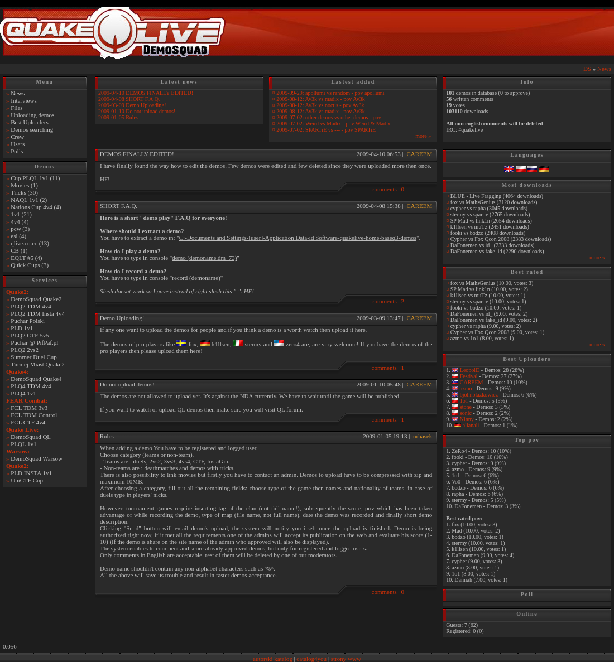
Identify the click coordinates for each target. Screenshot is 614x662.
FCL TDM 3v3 (29, 407)
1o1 (463, 401)
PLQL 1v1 (23, 444)
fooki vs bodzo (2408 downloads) (487, 233)
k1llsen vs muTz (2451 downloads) (489, 227)
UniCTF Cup (27, 480)
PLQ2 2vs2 (25, 349)
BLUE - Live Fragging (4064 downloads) (496, 196)
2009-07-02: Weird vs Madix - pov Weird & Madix (333, 123)
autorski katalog (272, 658)
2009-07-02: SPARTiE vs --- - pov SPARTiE (326, 130)
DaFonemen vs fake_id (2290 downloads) (497, 251)
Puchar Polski (28, 320)
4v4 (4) (19, 221)
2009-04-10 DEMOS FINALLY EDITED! (145, 93)
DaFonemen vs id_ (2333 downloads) (492, 245)
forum (293, 409)
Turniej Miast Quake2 (38, 364)
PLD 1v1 (22, 328)
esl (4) (18, 236)
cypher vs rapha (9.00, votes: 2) (485, 326)
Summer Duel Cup (34, 357)
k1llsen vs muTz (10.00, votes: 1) (487, 295)
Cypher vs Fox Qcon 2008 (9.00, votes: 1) (497, 332)
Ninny (466, 419)
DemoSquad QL (31, 436)
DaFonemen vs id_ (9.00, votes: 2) (489, 314)
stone (465, 407)
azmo (465, 388)
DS (587, 68)
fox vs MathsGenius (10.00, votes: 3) (492, 283)
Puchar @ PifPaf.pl (34, 342)
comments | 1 (388, 367)
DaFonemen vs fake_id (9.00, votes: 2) (494, 320)
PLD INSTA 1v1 (31, 473)
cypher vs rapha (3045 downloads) (488, 208)
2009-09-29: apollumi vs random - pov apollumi (330, 93)
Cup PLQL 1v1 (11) (35, 178)
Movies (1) (24, 185)
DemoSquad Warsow (37, 458)
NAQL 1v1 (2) (29, 199)
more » (423, 136)
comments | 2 (388, 301)
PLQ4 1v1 (23, 393)
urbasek (422, 436)
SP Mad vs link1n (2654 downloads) (491, 221)
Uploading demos (32, 115)
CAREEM (419, 154)
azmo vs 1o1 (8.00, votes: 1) (482, 338)
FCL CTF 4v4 (28, 422)
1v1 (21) (21, 214)
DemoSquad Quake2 (36, 299)
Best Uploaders (30, 122)
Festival (467, 376)
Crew (17, 136)
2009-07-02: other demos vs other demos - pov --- (332, 117)
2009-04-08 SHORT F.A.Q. (129, 99)
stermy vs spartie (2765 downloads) (490, 214)
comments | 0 (388, 189)
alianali (470, 425)
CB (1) (19, 250)
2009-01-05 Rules (118, 117)
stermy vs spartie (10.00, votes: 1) (488, 301)
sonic (465, 413)
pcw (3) (20, 228)
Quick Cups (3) (30, 265)
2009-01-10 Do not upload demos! (136, 111)
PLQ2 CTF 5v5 (30, 335)
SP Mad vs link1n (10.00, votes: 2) (489, 289)
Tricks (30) (24, 192)
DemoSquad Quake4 (36, 378)
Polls (17, 151)
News (604, 68)
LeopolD (468, 370)
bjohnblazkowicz (478, 395)
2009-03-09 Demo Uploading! (132, 105)
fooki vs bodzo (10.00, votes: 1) (486, 308)
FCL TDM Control (34, 415)
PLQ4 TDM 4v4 (31, 386)
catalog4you (311, 658)
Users (18, 144)
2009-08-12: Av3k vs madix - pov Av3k (320, 99)
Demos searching (32, 129)
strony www (346, 658)
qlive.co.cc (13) (30, 243)
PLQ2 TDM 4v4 (31, 306)
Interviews (23, 100)
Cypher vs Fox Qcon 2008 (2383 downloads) (500, 239)
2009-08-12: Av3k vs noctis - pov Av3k (320, 105)
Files (16, 107)
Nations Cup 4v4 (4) (36, 207)
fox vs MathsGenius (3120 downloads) (494, 202)
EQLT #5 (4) (26, 257)
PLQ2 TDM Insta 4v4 (38, 313)
